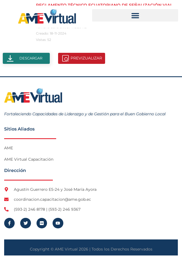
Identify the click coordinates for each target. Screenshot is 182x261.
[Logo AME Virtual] (47, 16)
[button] (135, 15)
